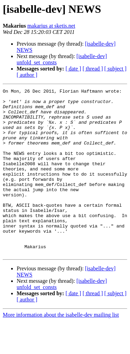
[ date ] (73, 69)
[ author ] (27, 75)
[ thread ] (93, 69)
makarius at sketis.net (51, 26)
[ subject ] (115, 69)
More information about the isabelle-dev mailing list (61, 348)
